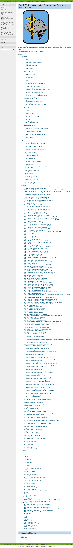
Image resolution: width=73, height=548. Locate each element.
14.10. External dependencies (30, 481)
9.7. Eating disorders (28, 163)
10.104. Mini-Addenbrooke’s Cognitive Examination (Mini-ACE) (38, 344)
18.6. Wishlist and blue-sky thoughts (32, 523)
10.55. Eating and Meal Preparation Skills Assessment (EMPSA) (38, 267)
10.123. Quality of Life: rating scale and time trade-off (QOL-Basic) (38, 372)
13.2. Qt (25, 453)
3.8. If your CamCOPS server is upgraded (33, 94)
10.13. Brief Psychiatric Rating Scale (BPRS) (34, 204)
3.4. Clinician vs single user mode (31, 88)
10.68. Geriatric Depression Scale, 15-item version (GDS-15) (37, 287)
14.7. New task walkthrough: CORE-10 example (34, 477)
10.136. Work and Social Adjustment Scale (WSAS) (35, 392)
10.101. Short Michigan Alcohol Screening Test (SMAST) (36, 338)
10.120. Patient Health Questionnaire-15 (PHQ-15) (35, 368)
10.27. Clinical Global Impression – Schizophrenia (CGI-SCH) (37, 225)
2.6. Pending (26, 80)
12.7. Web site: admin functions (31, 432)
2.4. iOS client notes (28, 77)
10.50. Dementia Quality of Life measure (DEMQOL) (35, 260)
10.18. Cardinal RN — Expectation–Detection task (35, 212)
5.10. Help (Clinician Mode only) (31, 122)
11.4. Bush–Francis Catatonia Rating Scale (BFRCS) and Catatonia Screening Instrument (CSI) (45, 404)
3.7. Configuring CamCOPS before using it (33, 92)
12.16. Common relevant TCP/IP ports (32, 445)
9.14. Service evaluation (29, 173)
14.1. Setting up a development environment (33, 468)
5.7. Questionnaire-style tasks (30, 118)
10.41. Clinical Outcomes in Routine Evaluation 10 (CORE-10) (37, 246)
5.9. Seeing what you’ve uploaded (31, 121)
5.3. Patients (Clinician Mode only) (31, 112)
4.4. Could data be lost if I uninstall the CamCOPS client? (36, 104)
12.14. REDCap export (29, 443)
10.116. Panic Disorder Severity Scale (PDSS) (34, 362)
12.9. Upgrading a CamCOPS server (32, 435)
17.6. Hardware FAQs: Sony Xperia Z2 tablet (34, 511)
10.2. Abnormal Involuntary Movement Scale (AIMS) (35, 188)
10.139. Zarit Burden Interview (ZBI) (32, 396)
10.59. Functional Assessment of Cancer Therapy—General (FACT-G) (39, 273)
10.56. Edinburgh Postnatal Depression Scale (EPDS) (36, 269)
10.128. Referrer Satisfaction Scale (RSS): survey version (36, 380)
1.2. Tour (26, 59)
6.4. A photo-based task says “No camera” (33, 131)
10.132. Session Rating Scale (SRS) (32, 386)
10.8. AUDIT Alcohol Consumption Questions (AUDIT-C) (36, 197)
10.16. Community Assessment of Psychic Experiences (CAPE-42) (38, 209)
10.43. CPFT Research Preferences (32, 249)
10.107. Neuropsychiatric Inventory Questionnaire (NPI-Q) (37, 348)
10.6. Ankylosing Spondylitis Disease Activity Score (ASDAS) (37, 194)
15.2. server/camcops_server (30, 495)
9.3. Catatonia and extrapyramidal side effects (34, 156)
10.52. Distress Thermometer (30, 263)
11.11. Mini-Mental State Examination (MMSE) (34, 414)
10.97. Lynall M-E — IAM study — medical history (35, 332)
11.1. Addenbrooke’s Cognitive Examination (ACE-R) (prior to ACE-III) (39, 399)
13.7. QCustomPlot (28, 460)
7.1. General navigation (29, 137)
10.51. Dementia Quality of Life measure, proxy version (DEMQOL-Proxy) (40, 261)
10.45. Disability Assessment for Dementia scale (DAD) (36, 252)
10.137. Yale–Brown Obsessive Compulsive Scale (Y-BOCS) (37, 393)
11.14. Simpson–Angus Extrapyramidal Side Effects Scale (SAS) (38, 419)
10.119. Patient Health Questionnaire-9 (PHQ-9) (34, 366)
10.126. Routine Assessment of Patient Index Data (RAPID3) (37, 377)
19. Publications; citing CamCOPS (28, 528)
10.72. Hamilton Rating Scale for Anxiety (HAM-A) (35, 293)
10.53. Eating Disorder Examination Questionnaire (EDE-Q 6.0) (38, 264)
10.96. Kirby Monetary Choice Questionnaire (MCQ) (35, 330)
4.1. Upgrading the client (29, 100)
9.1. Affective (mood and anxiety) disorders (33, 153)
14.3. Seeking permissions (29, 471)
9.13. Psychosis (27, 171)
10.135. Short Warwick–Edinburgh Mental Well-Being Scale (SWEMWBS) (40, 390)
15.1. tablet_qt (27, 493)
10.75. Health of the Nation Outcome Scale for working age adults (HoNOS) (40, 299)
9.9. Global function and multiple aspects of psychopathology (37, 165)
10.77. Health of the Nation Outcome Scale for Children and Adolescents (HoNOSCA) (43, 302)
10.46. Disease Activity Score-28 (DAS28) (33, 254)
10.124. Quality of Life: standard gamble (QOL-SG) (35, 374)
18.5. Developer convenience (30, 522)
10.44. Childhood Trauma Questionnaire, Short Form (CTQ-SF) (38, 251)
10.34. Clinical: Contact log (30, 236)
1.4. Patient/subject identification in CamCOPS (34, 62)
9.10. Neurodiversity (28, 167)
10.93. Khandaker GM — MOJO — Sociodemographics (36, 326)
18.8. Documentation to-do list (30, 526)
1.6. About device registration (30, 65)
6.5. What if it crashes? (29, 133)
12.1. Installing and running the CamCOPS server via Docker (37, 423)
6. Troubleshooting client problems (28, 125)
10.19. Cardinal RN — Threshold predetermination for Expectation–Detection (41, 213)
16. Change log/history (26, 496)
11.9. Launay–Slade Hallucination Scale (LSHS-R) (35, 411)
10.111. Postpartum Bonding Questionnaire (33, 354)
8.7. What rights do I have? (30, 151)
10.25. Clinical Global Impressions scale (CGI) (34, 222)
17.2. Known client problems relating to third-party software (37, 505)
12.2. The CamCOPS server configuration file (34, 425)
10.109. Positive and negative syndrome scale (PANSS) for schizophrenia (40, 351)
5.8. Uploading (27, 119)
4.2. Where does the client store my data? (33, 101)
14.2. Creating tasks (28, 469)
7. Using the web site (25, 136)
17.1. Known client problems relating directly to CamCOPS (37, 504)
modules (67, 1)
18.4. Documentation (28, 520)
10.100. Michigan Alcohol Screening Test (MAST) (35, 336)
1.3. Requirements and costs (30, 61)
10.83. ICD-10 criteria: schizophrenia (32, 311)
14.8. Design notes (28, 478)
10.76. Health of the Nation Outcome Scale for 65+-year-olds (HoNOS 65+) (40, 300)
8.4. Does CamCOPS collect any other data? (34, 146)
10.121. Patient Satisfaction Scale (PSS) (33, 369)
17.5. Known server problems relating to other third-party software (38, 510)
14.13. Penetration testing (29, 486)
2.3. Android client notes (29, 76)
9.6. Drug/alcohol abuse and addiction (32, 161)
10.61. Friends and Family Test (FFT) (32, 276)
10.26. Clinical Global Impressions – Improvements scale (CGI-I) (38, 224)
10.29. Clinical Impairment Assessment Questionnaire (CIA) (37, 228)
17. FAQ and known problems (27, 502)
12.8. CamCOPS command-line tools (32, 433)
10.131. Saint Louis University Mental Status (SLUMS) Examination (39, 384)
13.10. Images (27, 465)
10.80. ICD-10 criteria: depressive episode (33, 306)
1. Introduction (24, 56)
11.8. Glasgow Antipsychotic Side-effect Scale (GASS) (36, 410)
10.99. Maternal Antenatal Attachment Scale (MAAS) (35, 335)
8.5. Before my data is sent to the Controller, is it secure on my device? (39, 148)
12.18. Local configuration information (32, 448)
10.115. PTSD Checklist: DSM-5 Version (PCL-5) (34, 360)
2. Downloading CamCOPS (27, 71)
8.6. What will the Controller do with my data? (34, 149)
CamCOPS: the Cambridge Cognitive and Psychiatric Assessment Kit (32, 1)
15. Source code (24, 492)
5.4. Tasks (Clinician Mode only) (31, 113)
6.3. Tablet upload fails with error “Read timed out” (35, 130)
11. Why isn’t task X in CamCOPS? (29, 398)
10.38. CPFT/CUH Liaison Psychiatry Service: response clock (37, 242)
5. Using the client (25, 107)
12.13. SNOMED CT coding (30, 441)
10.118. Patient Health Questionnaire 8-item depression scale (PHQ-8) (39, 365)
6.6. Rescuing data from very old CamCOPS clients (35, 134)
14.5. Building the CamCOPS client (31, 474)
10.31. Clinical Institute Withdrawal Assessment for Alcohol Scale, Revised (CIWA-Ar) (43, 231)
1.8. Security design (28, 68)
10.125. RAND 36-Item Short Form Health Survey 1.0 (35, 375)
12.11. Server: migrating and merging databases (34, 438)
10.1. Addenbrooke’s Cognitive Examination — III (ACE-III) (37, 186)
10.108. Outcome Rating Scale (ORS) (32, 350)
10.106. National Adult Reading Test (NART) (33, 347)
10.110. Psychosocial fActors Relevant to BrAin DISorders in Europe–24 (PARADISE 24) (43, 353)
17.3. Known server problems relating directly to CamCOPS (37, 507)
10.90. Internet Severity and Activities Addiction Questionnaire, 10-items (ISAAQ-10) (42, 321)
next (63, 1)
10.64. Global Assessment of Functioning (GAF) (34, 281)
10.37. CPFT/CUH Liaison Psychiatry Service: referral (36, 240)
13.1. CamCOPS (27, 451)
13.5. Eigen (26, 457)
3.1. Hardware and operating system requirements (35, 83)
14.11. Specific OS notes (29, 483)
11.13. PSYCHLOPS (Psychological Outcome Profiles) (36, 417)
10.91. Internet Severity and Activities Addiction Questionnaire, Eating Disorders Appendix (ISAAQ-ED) (46, 323)
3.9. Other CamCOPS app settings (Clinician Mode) (35, 95)
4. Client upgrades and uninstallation (29, 98)
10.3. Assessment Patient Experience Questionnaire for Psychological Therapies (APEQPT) (44, 189)
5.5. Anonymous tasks (29, 115)
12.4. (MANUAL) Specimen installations (32, 428)
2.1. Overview (27, 73)
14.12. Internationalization (29, 484)
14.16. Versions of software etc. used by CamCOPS (35, 490)
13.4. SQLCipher (27, 456)
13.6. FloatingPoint (28, 459)
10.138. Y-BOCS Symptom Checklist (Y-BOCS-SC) (35, 395)
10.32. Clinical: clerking (29, 233)
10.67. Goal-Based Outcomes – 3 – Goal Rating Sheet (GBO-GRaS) (39, 285)
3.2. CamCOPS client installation (31, 85)
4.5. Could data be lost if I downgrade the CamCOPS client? (37, 106)
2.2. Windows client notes (29, 74)
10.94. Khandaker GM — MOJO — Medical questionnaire (36, 327)
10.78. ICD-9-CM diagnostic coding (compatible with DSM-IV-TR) (38, 303)
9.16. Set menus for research (30, 176)
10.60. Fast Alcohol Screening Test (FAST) (33, 275)
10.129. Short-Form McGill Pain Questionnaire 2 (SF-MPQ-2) (37, 381)
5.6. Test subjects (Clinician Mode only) (32, 116)
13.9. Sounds (27, 463)
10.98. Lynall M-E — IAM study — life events (34, 333)
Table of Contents (5, 4)
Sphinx (51, 546)
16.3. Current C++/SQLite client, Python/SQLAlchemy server (37, 501)
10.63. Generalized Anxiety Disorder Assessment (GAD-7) (37, 279)
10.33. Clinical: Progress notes (30, 234)
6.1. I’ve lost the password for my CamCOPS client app (36, 127)
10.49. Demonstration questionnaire (32, 258)
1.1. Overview (27, 58)
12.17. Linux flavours (28, 447)
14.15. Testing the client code (30, 489)
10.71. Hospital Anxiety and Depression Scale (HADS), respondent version (40, 291)
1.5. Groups (26, 64)
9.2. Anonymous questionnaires (31, 155)
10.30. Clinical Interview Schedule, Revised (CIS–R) (35, 230)
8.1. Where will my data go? (30, 141)
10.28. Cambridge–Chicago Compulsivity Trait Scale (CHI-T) (37, 227)
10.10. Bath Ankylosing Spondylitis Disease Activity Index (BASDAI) (39, 200)
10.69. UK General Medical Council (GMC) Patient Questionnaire (38, 288)
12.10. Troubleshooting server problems (32, 436)
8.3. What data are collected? (30, 145)
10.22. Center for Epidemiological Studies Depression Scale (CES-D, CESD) (41, 218)
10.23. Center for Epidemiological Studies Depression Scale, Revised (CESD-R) (41, 219)
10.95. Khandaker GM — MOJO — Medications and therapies (37, 329)
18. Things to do (24, 514)
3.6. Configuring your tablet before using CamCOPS (35, 91)
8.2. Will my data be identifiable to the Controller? (35, 143)
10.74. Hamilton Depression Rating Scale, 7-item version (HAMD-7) (39, 297)
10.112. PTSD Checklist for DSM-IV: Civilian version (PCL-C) (37, 356)
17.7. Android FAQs (28, 513)
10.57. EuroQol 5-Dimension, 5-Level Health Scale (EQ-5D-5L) (38, 270)
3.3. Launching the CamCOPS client (32, 86)
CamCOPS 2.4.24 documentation (8, 1)
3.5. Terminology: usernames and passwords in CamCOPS (37, 89)
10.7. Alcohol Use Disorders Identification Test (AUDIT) (36, 195)
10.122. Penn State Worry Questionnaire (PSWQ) (35, 371)
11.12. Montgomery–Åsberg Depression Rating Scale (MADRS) (38, 416)
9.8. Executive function (29, 164)
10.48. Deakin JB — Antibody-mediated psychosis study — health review (40, 257)
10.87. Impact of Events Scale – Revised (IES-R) (34, 317)
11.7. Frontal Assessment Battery (31, 408)
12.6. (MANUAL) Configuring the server (32, 431)
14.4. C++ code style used (29, 472)
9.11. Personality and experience (31, 168)
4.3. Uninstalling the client (29, 103)
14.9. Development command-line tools (32, 480)
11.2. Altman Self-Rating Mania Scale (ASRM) (34, 401)
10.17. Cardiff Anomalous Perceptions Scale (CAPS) (35, 210)
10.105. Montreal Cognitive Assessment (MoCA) (34, 345)
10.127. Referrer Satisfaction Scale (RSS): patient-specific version (38, 378)
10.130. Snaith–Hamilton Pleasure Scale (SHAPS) (35, 383)
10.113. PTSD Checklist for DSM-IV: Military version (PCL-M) (37, 357)
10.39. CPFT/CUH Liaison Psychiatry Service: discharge (36, 243)
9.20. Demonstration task (29, 182)
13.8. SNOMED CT (28, 462)
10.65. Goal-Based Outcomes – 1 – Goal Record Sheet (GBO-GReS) (39, 282)
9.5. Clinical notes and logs (30, 160)
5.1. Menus (26, 109)
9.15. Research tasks (28, 174)
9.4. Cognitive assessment (29, 158)
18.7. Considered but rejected (30, 525)
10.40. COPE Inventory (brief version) (32, 245)
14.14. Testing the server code (30, 487)
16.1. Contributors (28, 498)
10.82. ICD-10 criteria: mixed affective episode (34, 309)
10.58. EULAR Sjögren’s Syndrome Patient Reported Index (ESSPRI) (39, 272)
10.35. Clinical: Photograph (30, 237)
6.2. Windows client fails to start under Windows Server (36, 128)
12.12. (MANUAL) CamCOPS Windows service (34, 440)
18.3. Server (26, 519)
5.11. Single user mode (29, 124)
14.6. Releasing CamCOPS (30, 475)
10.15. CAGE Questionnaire (30, 207)
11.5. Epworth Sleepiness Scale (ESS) (32, 405)
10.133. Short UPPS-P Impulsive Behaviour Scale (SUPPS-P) (37, 387)
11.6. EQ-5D (26, 407)
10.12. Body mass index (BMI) (30, 203)
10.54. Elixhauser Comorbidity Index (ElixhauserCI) (35, 266)
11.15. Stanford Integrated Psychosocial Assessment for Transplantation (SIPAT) (41, 420)
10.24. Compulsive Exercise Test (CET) (32, 221)
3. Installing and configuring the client (29, 82)
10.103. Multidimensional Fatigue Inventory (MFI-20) (35, 342)
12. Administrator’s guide (26, 421)
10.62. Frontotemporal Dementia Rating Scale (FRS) (35, 278)
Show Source (3, 44)
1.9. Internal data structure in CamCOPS (33, 70)
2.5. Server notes (27, 79)
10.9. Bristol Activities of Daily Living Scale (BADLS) (35, 198)
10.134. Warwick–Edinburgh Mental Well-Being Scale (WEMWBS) (38, 389)
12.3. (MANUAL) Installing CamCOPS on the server (35, 426)
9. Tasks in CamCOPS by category (28, 152)
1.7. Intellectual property (29, 67)
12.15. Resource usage (29, 444)
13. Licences (24, 450)
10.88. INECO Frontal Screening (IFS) (32, 318)
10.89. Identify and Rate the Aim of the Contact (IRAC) (36, 320)
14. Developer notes (25, 466)
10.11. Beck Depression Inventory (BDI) (32, 201)
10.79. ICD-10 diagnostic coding (31, 305)
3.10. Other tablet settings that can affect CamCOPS (35, 97)
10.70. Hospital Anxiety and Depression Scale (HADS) (36, 290)
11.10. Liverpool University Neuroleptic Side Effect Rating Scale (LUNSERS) (41, 413)
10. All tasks (23, 185)
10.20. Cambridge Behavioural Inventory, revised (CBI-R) (36, 215)
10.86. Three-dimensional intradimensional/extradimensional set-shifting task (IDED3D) (43, 315)
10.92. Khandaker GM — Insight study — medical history (36, 324)
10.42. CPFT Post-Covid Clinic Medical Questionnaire (36, 248)
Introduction (4, 39)
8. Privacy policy (24, 140)
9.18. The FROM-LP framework (31, 179)
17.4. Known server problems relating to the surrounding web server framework (41, 508)
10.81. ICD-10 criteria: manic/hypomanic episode (34, 308)
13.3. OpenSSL (27, 454)
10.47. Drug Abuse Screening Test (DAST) (33, 255)
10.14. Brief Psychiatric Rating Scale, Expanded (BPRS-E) (37, 206)
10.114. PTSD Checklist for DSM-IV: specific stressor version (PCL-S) (39, 359)
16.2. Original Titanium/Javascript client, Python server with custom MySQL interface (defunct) (44, 499)
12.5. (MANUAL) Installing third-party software (34, 429)
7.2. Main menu (28, 139)
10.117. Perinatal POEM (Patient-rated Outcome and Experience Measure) (40, 363)
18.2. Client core (27, 517)
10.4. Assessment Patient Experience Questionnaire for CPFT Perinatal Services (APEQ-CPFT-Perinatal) (47, 191)
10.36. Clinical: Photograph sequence (32, 239)
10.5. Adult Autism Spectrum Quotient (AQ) (33, 192)
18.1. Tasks (26, 516)
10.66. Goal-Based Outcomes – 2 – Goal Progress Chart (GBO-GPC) (39, 284)
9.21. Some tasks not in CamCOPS (31, 183)
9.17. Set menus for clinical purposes (32, 177)
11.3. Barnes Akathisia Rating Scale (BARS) (33, 402)
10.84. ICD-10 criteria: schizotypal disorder (33, 312)
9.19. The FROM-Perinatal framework (32, 180)
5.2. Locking (26, 110)
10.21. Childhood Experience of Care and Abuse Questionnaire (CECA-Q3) (40, 216)
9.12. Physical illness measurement (31, 170)
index (71, 1)
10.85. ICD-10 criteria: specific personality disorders (35, 314)
